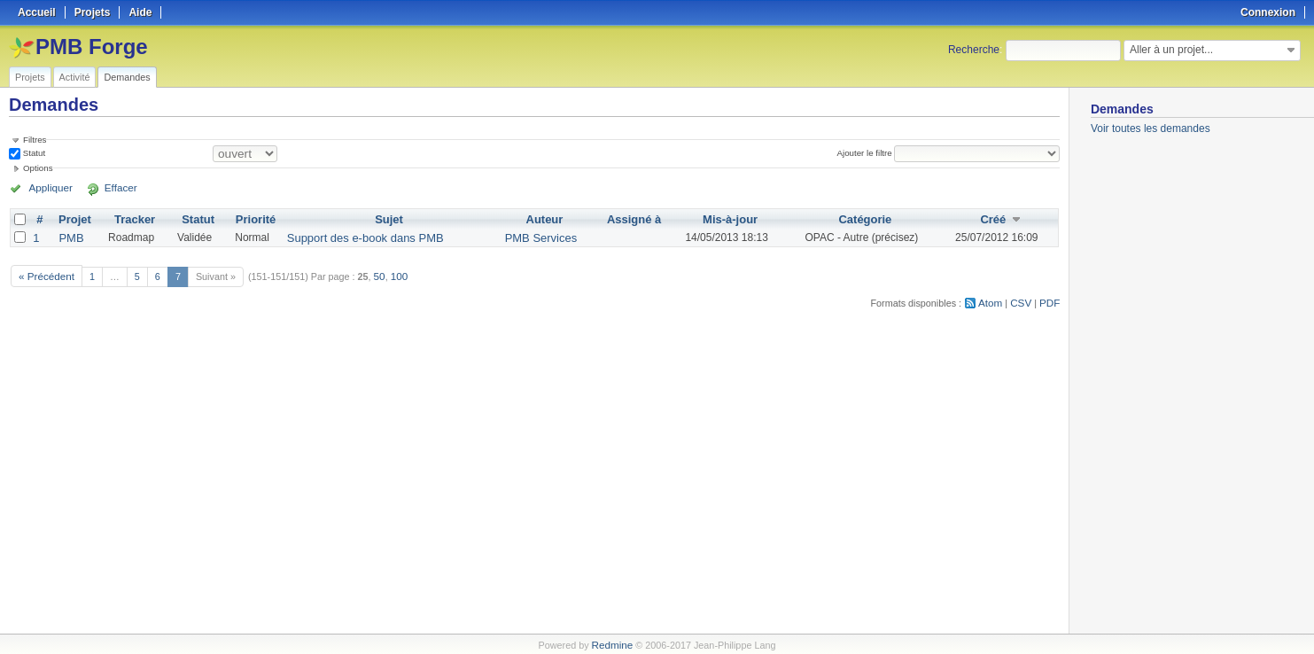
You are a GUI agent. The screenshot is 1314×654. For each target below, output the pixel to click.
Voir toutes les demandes (1150, 128)
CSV (1023, 298)
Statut (32, 153)
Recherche (973, 49)
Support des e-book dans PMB (361, 236)
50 (374, 273)
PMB (70, 236)
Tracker (134, 219)
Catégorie (858, 219)
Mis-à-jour (719, 219)
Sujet (386, 219)
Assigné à (622, 219)
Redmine (612, 644)
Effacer (107, 188)
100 (393, 273)
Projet (74, 219)
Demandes (127, 77)
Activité (74, 77)
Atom (995, 298)
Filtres (34, 139)
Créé (991, 219)
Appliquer (47, 188)
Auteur (535, 219)
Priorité (257, 219)
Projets (30, 77)
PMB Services (532, 236)
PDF (1051, 298)
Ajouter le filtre (867, 153)
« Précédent (44, 273)
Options (38, 168)
